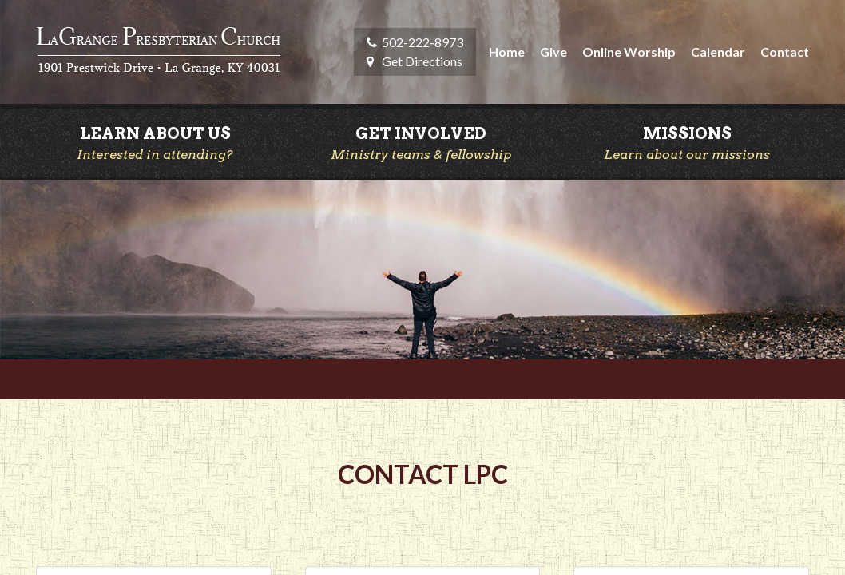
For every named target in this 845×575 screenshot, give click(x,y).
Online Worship (629, 51)
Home (507, 51)
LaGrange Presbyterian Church (158, 52)
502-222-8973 (422, 42)
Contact (784, 51)
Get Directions (422, 61)
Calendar (718, 51)
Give (553, 51)
